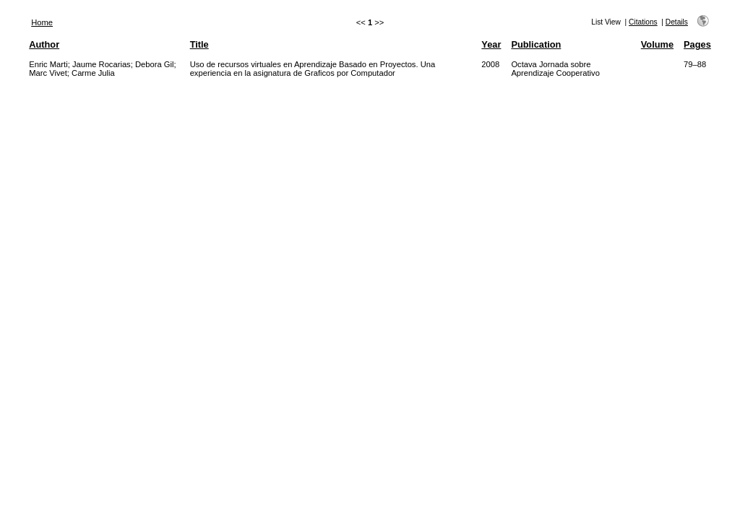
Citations (643, 22)
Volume (657, 44)
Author (44, 44)
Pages (697, 44)
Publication (536, 44)
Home (42, 22)
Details (677, 22)
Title (199, 44)
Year (491, 44)
